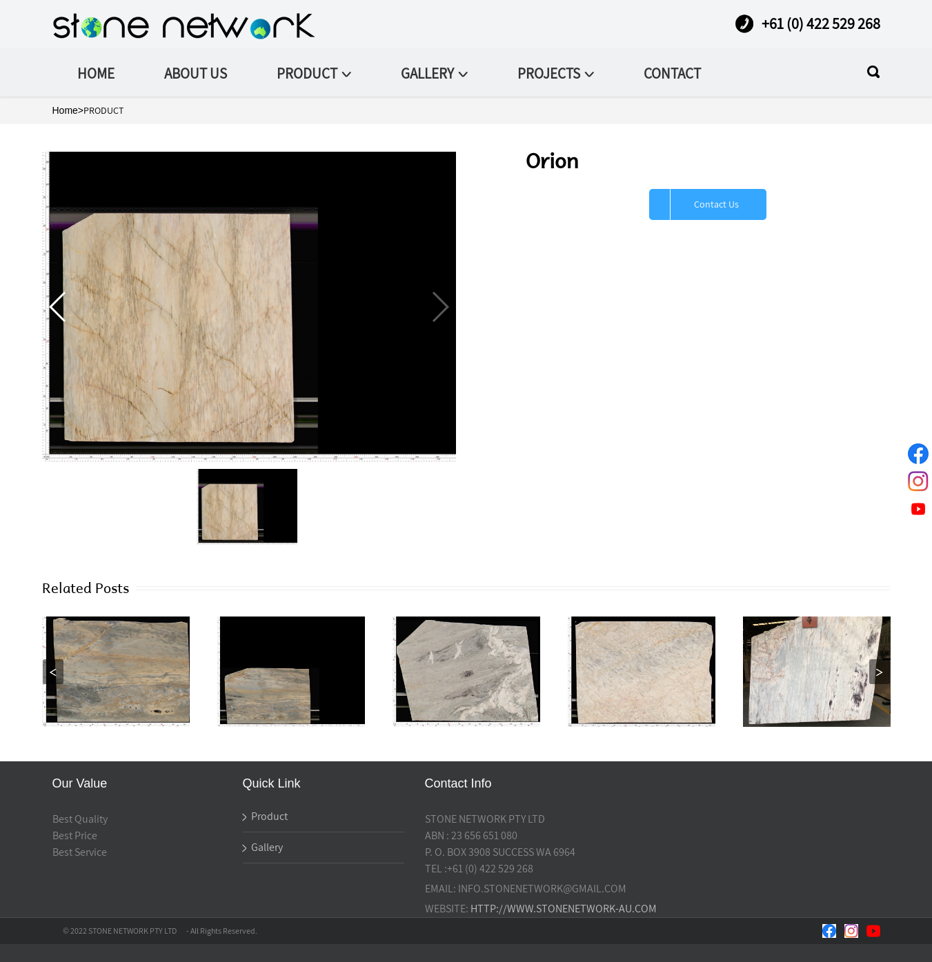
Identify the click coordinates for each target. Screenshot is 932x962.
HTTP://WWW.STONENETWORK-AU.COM (563, 908)
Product (265, 816)
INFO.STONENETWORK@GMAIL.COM (542, 888)
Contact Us (716, 204)
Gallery (263, 847)
